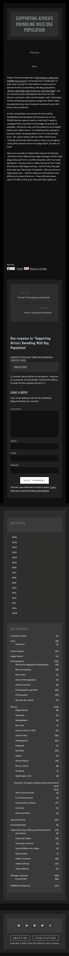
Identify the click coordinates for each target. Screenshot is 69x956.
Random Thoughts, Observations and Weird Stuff (36, 784)
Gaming (19, 808)
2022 (14, 552)
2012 (14, 598)
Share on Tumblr (38, 269)
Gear (12, 641)
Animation (20, 833)
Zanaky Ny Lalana (24, 700)
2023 (14, 547)
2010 (14, 608)
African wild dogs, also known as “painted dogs (31, 91)
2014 (14, 588)
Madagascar (21, 740)
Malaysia (19, 745)
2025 (14, 537)
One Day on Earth (24, 843)
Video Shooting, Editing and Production (30, 830)
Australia (19, 715)
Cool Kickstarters (24, 798)
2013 (14, 593)
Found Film (21, 879)
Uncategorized (18, 825)
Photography (17, 661)
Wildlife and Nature (20, 886)
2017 (14, 572)
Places (13, 707)
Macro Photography (25, 680)
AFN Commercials (24, 793)
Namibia (19, 750)
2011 (14, 603)
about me (20, 938)
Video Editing (22, 863)
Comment (16, 409)
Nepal (18, 756)
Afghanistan (21, 710)
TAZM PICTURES (34, 943)
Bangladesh (21, 720)
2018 (14, 567)
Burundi (19, 725)
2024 (14, 542)
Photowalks (21, 695)
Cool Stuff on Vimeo (25, 803)
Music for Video (23, 838)
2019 (14, 562)
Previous (34, 52)
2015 (14, 583)
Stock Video (21, 853)
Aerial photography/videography (32, 664)
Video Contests (23, 858)
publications (46, 938)
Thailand (19, 771)
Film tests (20, 675)
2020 (14, 557)
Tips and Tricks (17, 820)
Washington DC (23, 776)
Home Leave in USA (25, 730)
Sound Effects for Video (27, 848)
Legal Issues (16, 656)
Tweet (20, 269)
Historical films (22, 813)
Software (20, 644)
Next (34, 66)
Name (14, 441)
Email (13, 453)
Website (14, 465)
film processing (23, 669)
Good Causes (17, 651)
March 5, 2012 (20, 367)
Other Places (22, 761)
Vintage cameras (19, 875)
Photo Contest (22, 685)
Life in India (21, 735)
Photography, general (26, 690)
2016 (14, 578)
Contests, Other (18, 636)
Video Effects (22, 869)
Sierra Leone (21, 766)
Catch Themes (52, 943)
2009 (14, 613)
